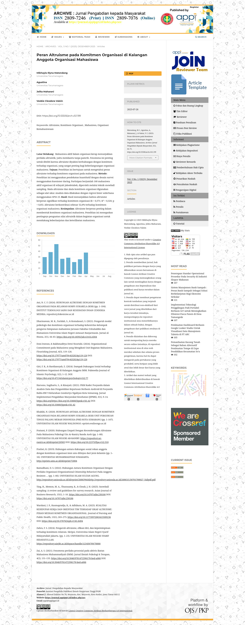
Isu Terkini (179, 195)
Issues (56, 37)
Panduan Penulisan (184, 122)
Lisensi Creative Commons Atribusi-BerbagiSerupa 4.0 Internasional (100, 610)
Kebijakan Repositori (185, 150)
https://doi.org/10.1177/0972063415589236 (89, 517)
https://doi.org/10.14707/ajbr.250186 (87, 494)
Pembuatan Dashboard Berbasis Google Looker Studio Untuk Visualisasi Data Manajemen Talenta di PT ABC (187, 329)
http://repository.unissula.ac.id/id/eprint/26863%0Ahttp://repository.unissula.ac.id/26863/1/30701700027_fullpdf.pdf (96, 479)
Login (205, 7)
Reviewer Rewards (184, 161)
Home (41, 37)
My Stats (185, 230)
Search (200, 37)
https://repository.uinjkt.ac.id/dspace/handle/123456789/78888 (68, 543)
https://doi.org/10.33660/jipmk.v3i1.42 (56, 404)
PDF (130, 73)
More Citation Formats (140, 157)
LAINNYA (178, 218)
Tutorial (179, 223)
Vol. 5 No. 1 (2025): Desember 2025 (76, 46)
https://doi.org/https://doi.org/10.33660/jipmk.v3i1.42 (63, 400)
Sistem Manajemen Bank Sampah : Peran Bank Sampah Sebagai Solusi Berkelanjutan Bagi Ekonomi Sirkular (189, 292)
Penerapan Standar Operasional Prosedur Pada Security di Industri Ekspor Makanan (189, 276)
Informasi (178, 139)
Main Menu (179, 99)
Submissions (123, 37)
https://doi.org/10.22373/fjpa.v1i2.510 (90, 442)
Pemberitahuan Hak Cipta (188, 167)
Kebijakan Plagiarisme (186, 144)
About (142, 37)
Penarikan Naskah (184, 178)
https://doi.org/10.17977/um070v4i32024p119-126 (62, 355)
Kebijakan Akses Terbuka (187, 173)
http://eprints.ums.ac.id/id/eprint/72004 (57, 460)
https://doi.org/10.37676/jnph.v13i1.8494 (62, 520)
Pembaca (179, 201)
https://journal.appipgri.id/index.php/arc (65, 597)
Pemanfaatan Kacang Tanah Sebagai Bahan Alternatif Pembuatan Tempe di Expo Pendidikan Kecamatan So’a (185, 347)
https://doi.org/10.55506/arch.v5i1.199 (61, 115)
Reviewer (102, 37)
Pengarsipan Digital (184, 189)
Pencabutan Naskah (185, 184)
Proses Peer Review (185, 128)
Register (194, 7)
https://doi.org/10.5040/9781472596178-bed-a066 (76, 558)
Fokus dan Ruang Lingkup (188, 105)
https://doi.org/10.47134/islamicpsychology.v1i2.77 (62, 378)
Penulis (178, 206)
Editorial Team (79, 37)
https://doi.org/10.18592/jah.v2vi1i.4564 (77, 336)
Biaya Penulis (181, 156)
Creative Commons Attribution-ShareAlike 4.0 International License (142, 243)
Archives (50, 46)
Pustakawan (181, 212)
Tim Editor (180, 111)
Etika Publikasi (182, 133)
